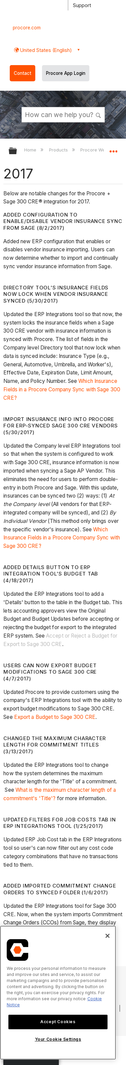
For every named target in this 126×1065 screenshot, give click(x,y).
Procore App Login (65, 73)
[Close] (107, 935)
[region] (58, 993)
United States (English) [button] (45, 50)
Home (31, 149)
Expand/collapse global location (113, 148)
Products (59, 149)
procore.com (27, 27)
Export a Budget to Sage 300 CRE (54, 717)
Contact (22, 73)
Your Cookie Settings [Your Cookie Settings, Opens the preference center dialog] (58, 1039)
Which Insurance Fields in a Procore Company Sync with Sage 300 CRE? (61, 389)
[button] (98, 114)
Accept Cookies (57, 1021)
